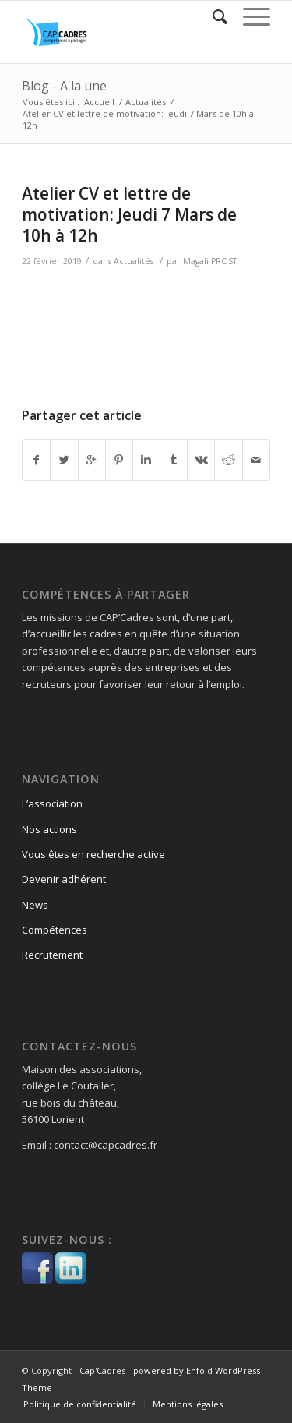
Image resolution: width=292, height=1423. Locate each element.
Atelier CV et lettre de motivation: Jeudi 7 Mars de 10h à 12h (129, 214)
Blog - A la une (64, 85)
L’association (52, 803)
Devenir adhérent (64, 879)
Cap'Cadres (102, 1370)
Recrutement (52, 955)
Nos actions (49, 829)
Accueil (99, 102)
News (35, 905)
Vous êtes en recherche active (93, 854)
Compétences (54, 930)
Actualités (145, 102)
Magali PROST (210, 261)
